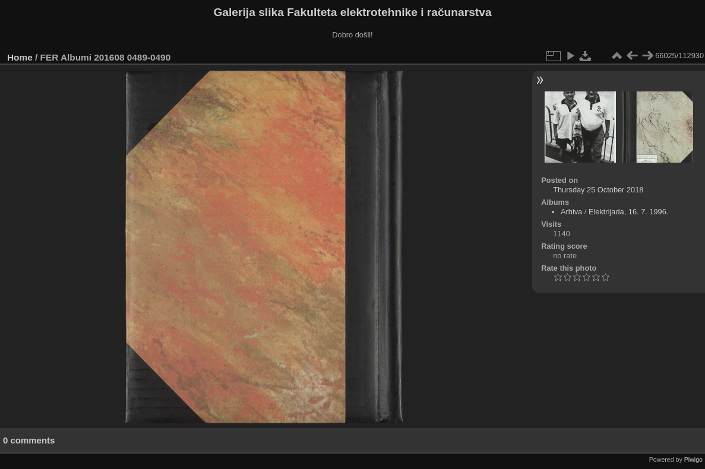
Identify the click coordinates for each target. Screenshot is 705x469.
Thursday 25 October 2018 (598, 189)
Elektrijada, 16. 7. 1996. (628, 211)
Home (20, 57)
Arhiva (571, 211)
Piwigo (693, 459)
